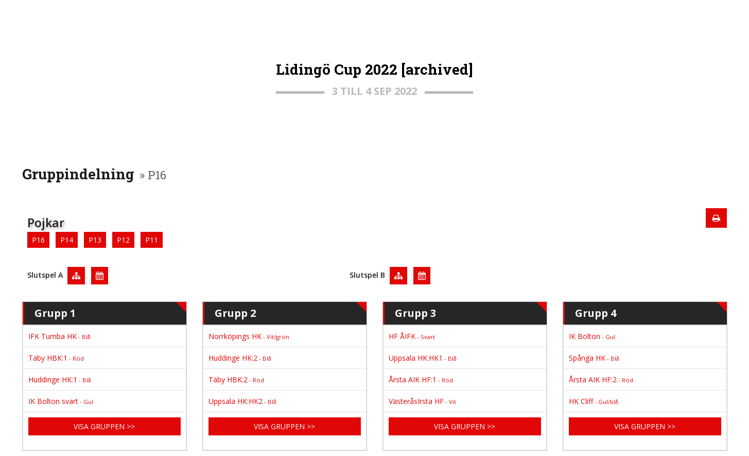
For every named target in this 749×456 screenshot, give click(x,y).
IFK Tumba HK (59, 336)
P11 (151, 240)
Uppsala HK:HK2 (242, 401)
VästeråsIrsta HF (422, 401)
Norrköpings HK (248, 336)
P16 (38, 240)
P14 (66, 240)
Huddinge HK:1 (59, 379)
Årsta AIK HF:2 (601, 379)
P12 (123, 240)
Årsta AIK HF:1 (421, 379)
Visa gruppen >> (104, 426)
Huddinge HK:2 (239, 358)
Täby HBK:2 (236, 379)
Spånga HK (594, 358)
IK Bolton (592, 336)
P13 (95, 240)
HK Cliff (593, 401)
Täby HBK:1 (56, 358)
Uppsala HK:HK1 (423, 358)
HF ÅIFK (412, 336)
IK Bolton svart (60, 401)
